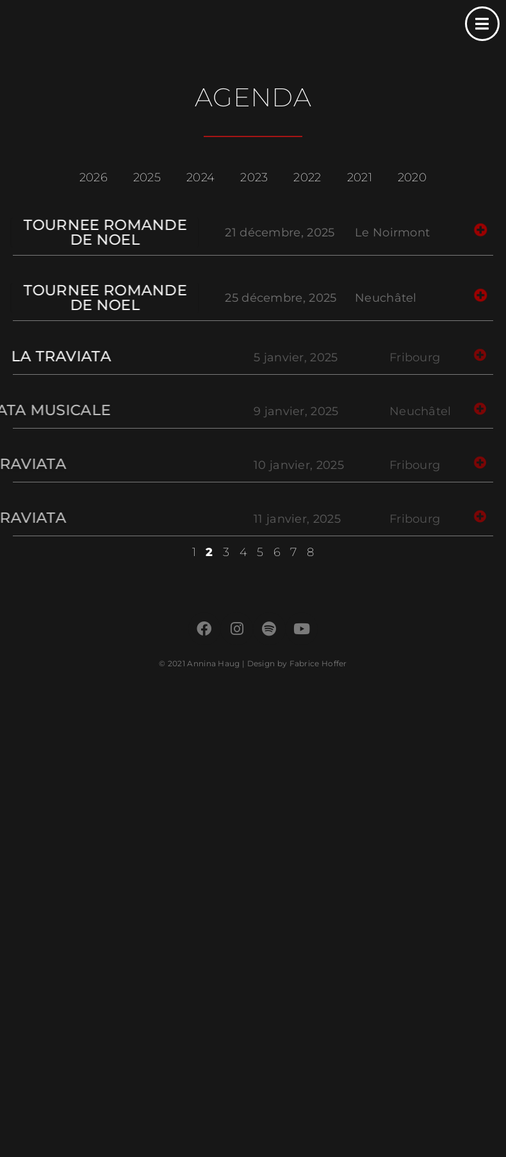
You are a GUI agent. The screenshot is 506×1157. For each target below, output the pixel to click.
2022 (307, 177)
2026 (93, 177)
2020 (412, 177)
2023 (254, 177)
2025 (147, 177)
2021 (359, 177)
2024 (200, 177)
